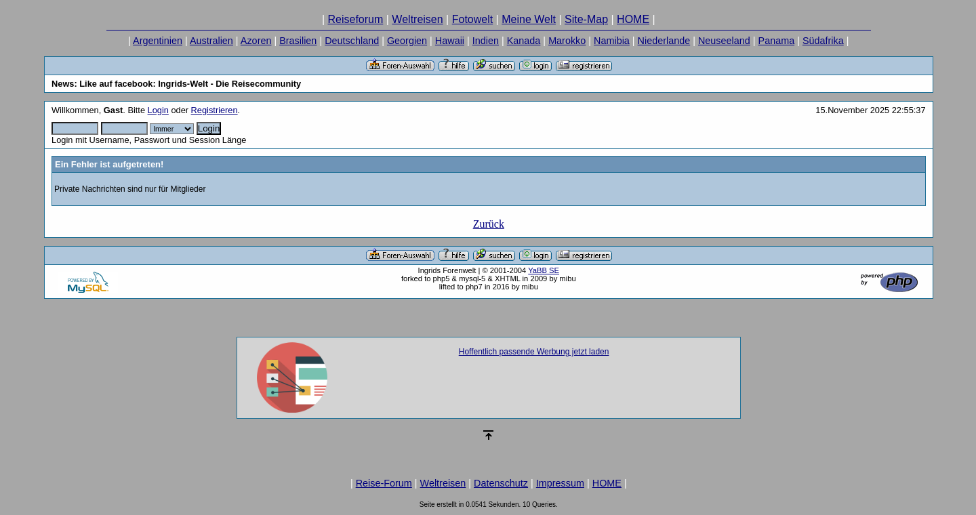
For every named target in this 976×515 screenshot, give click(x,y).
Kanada (524, 40)
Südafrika (823, 40)
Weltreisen (417, 19)
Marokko (567, 40)
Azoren (256, 40)
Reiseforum (356, 19)
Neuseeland (724, 40)
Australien (211, 40)
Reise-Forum (384, 483)
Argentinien (157, 40)
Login (158, 110)
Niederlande (664, 40)
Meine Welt (529, 19)
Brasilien (298, 40)
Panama (776, 40)
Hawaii (449, 40)
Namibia (612, 40)
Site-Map (586, 19)
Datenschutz (501, 483)
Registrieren (214, 110)
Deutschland (352, 40)
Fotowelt (472, 19)
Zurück (488, 224)
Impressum (560, 483)
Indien (485, 40)
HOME (633, 19)
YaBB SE (543, 270)
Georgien (407, 40)
